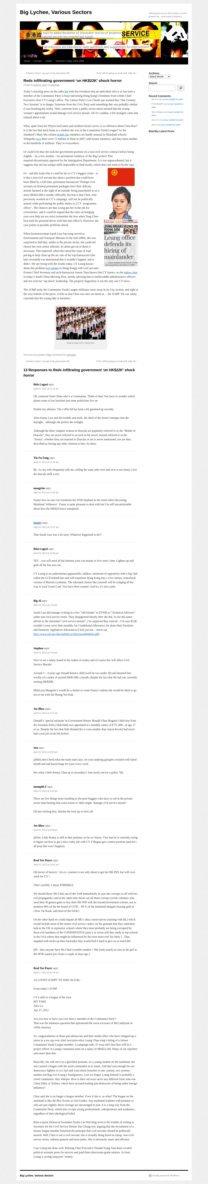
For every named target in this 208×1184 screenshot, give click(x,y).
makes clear (130, 272)
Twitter (48, 61)
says (38, 138)
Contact (38, 61)
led (66, 91)
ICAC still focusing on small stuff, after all (117, 73)
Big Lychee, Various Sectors (56, 12)
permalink (71, 355)
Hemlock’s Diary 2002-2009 (70, 61)
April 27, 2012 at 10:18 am (46, 972)
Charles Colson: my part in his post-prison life (46, 73)
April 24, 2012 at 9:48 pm (45, 830)
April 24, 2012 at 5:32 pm (45, 791)
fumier (37, 522)
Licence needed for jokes (172, 99)
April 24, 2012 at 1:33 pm (45, 605)
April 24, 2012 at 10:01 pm (46, 864)
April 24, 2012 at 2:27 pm (45, 713)
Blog (49, 355)
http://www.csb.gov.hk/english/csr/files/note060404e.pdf (65, 634)
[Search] (181, 88)
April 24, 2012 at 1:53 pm (45, 652)
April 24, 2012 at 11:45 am (46, 492)
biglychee (54, 85)
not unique (53, 268)
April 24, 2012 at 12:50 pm (46, 553)
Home (27, 61)
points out (63, 134)
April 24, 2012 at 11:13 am (46, 389)
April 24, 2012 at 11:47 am (46, 527)
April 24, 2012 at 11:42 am (46, 462)
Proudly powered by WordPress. (166, 1175)
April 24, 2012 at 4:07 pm (45, 752)
